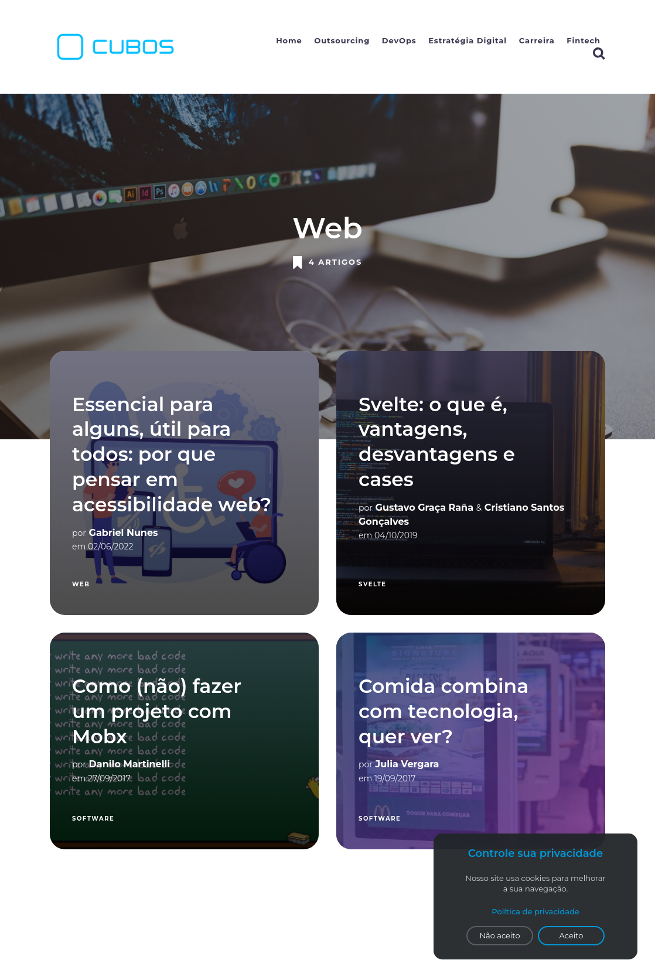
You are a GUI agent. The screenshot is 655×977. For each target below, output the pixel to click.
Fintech (584, 40)
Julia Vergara (407, 764)
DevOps (399, 40)
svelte (373, 584)
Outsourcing (342, 40)
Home (289, 40)
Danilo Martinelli (129, 764)
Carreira (537, 40)
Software (93, 818)
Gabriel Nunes (123, 532)
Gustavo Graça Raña (424, 507)
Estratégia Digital (467, 40)
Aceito (572, 935)
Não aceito (499, 935)
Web (81, 584)
